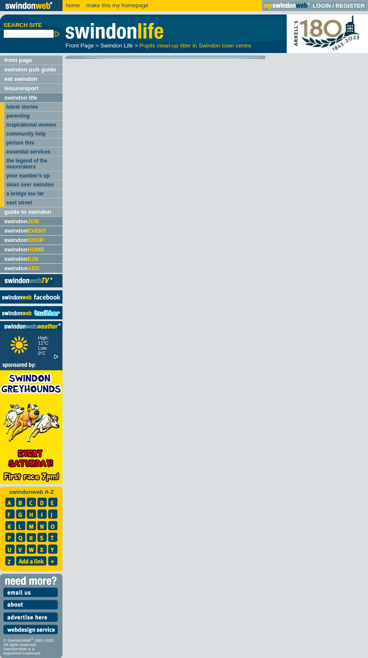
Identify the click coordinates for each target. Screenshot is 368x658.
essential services (28, 152)
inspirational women (31, 125)
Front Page (79, 45)
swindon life (20, 97)
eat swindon (20, 79)
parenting (18, 116)
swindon (21, 221)
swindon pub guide (30, 69)
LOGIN (322, 6)
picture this (20, 143)
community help (26, 134)
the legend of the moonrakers (26, 164)
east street (19, 203)
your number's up (28, 176)
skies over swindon (30, 185)
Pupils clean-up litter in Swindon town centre (195, 45)
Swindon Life (116, 45)
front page (18, 60)
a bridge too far (25, 194)
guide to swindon (27, 212)
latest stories (22, 107)
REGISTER (350, 6)
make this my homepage (116, 5)
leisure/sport (21, 88)
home (72, 5)
